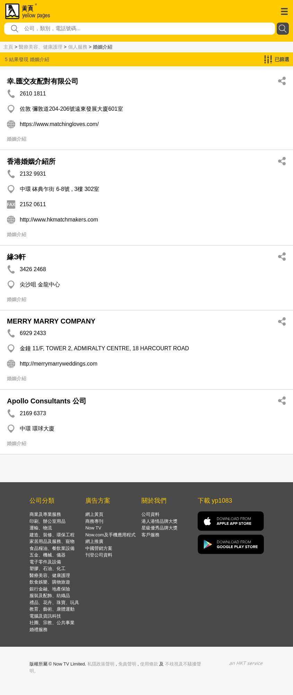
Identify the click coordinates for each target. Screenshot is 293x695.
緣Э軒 (16, 257)
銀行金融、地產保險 (49, 589)
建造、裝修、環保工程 (52, 534)
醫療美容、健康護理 (40, 47)
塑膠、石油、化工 (47, 568)
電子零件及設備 (45, 561)
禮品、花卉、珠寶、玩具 (54, 602)
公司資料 (150, 514)
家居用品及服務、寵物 (52, 541)
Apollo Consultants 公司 (46, 401)
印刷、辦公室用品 (47, 521)
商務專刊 (94, 521)
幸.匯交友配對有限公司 (42, 81)
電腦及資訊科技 (45, 616)
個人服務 (77, 47)
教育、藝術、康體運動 (52, 609)
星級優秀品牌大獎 (159, 527)
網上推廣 (94, 541)
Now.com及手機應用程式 (110, 534)
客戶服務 (150, 534)
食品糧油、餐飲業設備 (52, 548)
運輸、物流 (40, 527)
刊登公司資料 (98, 555)
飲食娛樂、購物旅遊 (49, 582)
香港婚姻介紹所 (31, 161)
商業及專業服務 (45, 514)
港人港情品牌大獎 (159, 521)
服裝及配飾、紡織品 (49, 595)
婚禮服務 (38, 629)
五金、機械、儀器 (47, 555)
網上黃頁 (94, 514)
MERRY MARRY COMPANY (51, 321)
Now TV (93, 527)
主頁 (8, 47)
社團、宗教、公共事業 (52, 622)
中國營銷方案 (98, 548)
